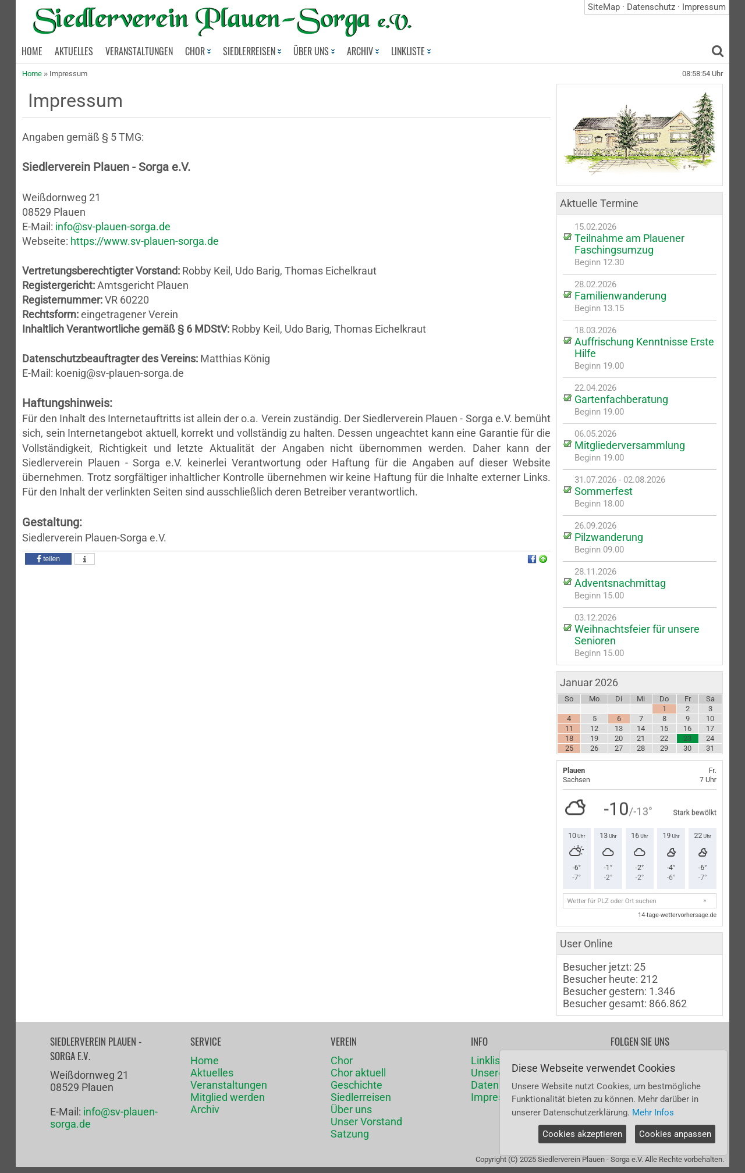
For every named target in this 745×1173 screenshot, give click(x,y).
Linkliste (490, 1060)
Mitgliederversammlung (629, 445)
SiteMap (604, 7)
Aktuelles (211, 1073)
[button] (48, 559)
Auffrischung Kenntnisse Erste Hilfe (644, 347)
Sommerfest (603, 491)
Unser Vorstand (366, 1121)
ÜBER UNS (314, 51)
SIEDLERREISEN (252, 51)
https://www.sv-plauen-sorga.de (144, 241)
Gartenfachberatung (621, 399)
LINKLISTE (411, 51)
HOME (32, 51)
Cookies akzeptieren (582, 1134)
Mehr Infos (653, 1112)
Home (32, 73)
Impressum (704, 7)
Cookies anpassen (675, 1134)
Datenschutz (651, 7)
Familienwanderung (620, 296)
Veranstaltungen (228, 1085)
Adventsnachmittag (620, 583)
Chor (342, 1060)
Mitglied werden (227, 1097)
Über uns (351, 1109)
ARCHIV (363, 51)
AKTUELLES (74, 51)
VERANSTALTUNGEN (139, 51)
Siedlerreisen (361, 1097)
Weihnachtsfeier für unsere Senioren (637, 635)
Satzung (350, 1134)
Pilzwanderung (608, 537)
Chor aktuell (358, 1073)
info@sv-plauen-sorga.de (113, 226)
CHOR (198, 51)
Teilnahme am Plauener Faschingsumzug (629, 244)
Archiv (204, 1109)
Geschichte (356, 1085)
